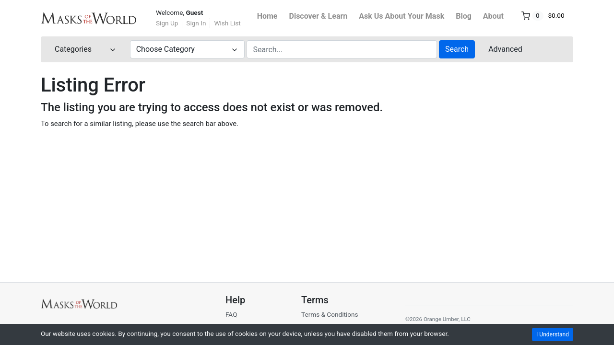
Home (267, 16)
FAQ (231, 314)
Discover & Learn (318, 16)
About (493, 16)
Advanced (505, 49)
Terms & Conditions (329, 314)
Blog (464, 16)
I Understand (552, 334)
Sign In (196, 23)
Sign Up (167, 23)
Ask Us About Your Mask (401, 16)
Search (457, 49)
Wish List (227, 23)
